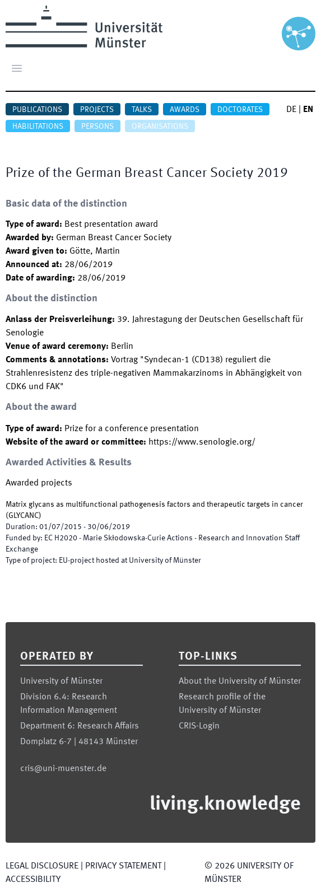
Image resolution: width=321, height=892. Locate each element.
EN (308, 109)
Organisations (160, 126)
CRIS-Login (199, 726)
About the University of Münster (240, 681)
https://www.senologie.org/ (201, 442)
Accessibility (33, 879)
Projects (97, 110)
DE (291, 109)
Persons (97, 126)
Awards (184, 110)
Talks (142, 110)
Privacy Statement (123, 866)
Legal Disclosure (42, 866)
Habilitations (37, 126)
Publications (37, 110)
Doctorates (240, 110)
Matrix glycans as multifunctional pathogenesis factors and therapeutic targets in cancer (154, 504)
